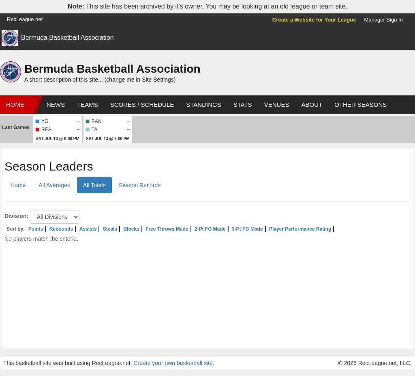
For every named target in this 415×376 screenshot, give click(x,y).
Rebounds (61, 229)
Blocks (131, 229)
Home (15, 104)
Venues (276, 104)
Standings (203, 104)
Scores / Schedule (142, 104)
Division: (16, 216)
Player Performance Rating (300, 229)
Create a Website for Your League (314, 20)
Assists (88, 229)
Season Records (140, 185)
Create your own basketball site (172, 363)
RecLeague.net (25, 19)
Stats (242, 104)
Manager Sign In (383, 20)
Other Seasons (360, 104)
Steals (110, 229)
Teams (87, 104)
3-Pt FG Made (247, 229)
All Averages (54, 185)
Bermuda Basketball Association (67, 37)
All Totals (94, 185)
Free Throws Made (166, 229)
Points (35, 229)
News (56, 104)
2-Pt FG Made (210, 229)
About (311, 104)
